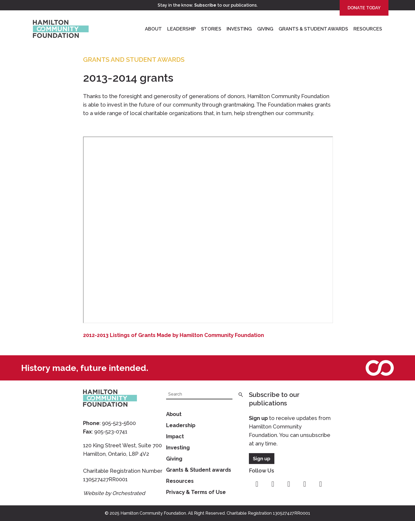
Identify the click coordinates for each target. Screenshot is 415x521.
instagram (272, 484)
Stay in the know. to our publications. (208, 5)
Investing (239, 29)
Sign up (258, 418)
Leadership (181, 29)
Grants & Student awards (198, 470)
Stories (211, 29)
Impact (175, 436)
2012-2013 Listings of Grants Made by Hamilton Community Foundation (173, 335)
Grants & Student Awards (313, 29)
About (153, 29)
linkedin (320, 484)
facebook (257, 484)
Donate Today (364, 7)
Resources (367, 29)
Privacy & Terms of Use (196, 492)
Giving (265, 29)
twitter (288, 484)
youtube (304, 484)
